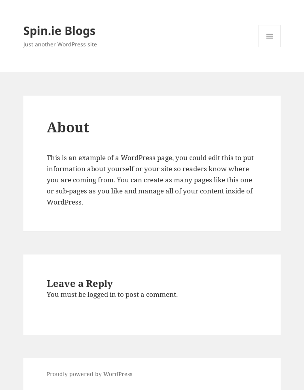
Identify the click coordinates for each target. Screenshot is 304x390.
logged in (101, 294)
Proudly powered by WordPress (89, 374)
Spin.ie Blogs (59, 30)
